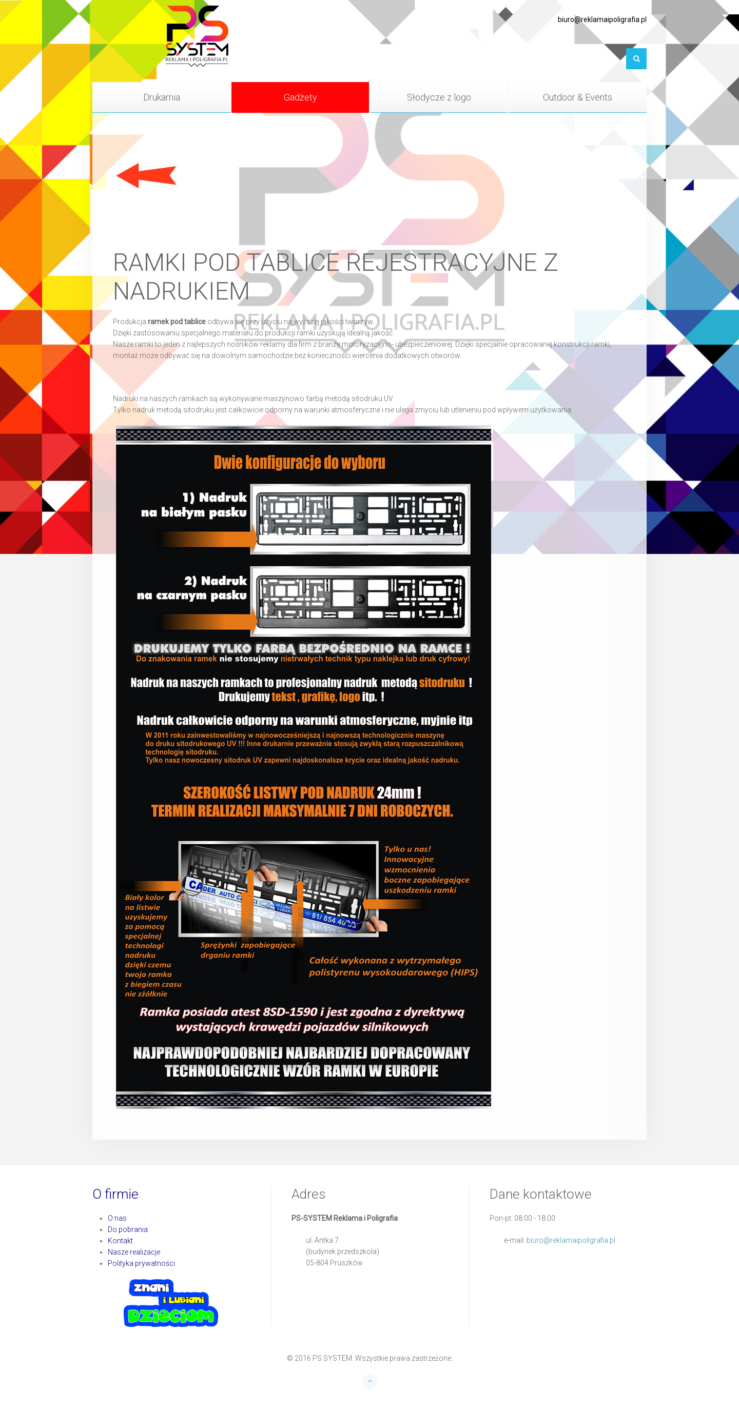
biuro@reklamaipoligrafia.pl (571, 1240)
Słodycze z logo (439, 97)
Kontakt (120, 1241)
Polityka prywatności (141, 1263)
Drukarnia (161, 97)
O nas (117, 1218)
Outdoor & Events (577, 97)
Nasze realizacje (134, 1252)
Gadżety (300, 97)
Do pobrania (128, 1229)
